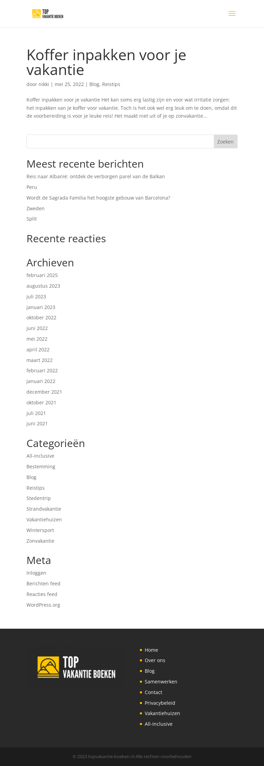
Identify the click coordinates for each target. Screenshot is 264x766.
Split (31, 218)
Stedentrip (38, 498)
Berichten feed (43, 583)
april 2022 (38, 349)
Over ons (155, 660)
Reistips (111, 84)
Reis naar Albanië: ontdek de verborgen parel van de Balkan (95, 176)
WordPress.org (43, 605)
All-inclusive (40, 456)
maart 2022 (39, 360)
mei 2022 (36, 339)
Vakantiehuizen (44, 519)
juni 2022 (37, 328)
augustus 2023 (43, 286)
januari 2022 (40, 381)
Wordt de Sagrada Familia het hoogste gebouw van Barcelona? (98, 197)
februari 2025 (42, 275)
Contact (153, 692)
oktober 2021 (41, 402)
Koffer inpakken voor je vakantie (106, 61)
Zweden (35, 208)
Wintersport (40, 530)
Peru (31, 187)
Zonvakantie (40, 541)
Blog (94, 84)
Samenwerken (161, 681)
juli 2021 (36, 413)
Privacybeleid (160, 703)
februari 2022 (42, 370)
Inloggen (36, 573)
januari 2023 (40, 307)
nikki (43, 84)
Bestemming (40, 466)
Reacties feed (41, 594)
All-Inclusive (159, 724)
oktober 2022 (41, 317)
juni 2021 (37, 423)
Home (151, 650)
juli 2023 (36, 296)
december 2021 (44, 392)
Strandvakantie (43, 509)
